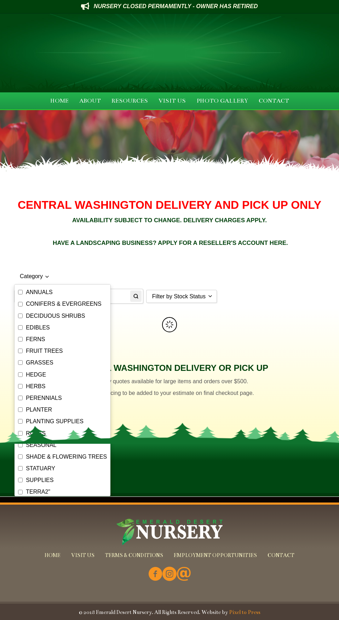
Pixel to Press (244, 612)
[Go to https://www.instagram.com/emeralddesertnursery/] (169, 574)
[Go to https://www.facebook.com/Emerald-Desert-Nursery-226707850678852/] (155, 574)
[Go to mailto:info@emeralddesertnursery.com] (184, 574)
